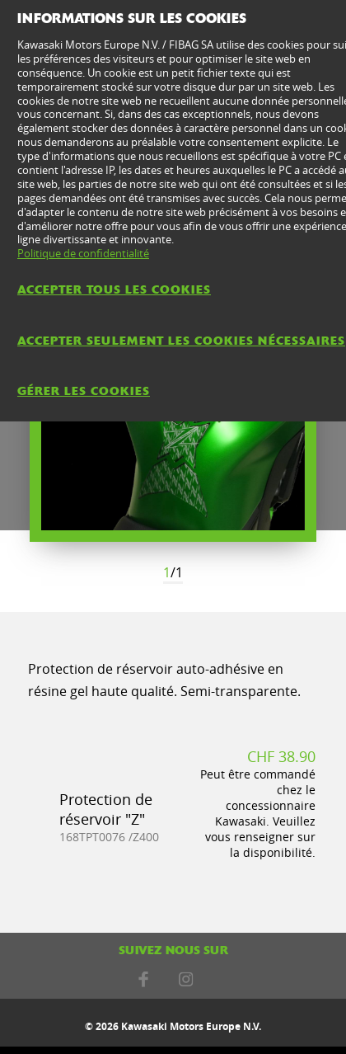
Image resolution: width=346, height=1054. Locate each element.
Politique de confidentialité (83, 253)
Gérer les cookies (83, 390)
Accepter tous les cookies (114, 289)
